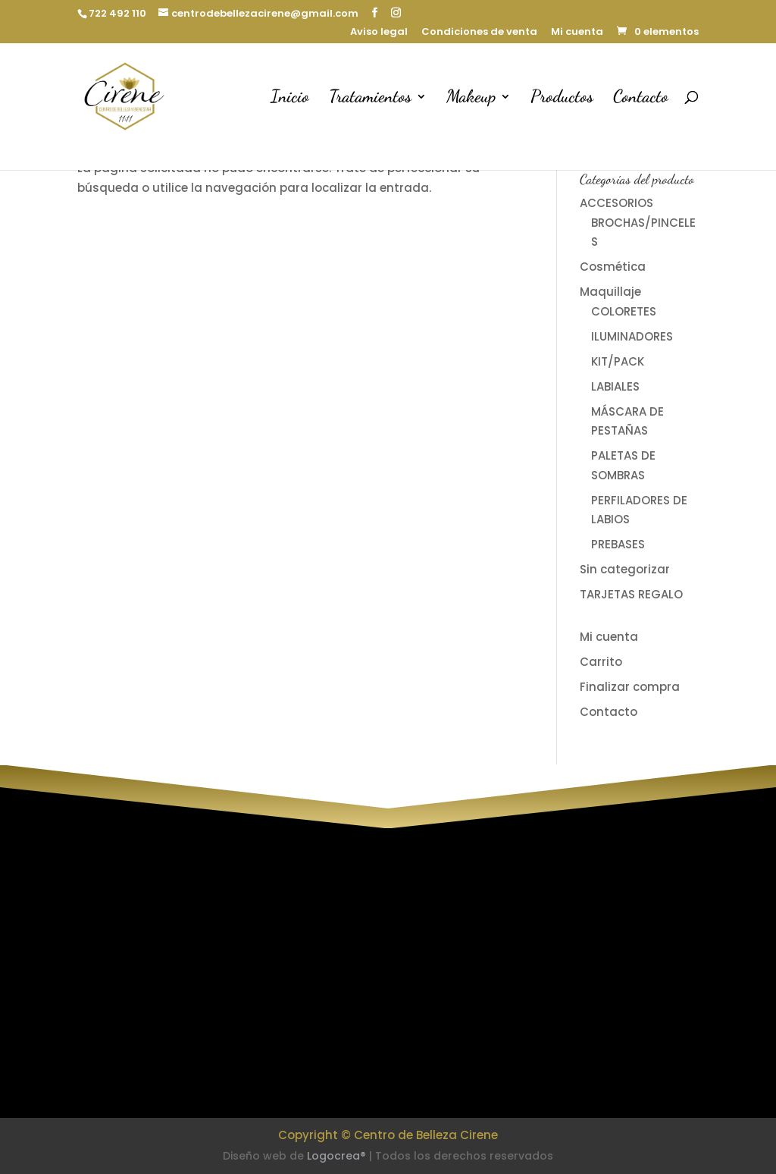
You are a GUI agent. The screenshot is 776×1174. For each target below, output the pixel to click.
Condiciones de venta (479, 33)
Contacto (640, 98)
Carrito (601, 662)
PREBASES (618, 544)
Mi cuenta (577, 33)
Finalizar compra (630, 687)
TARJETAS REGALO (631, 594)
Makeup (471, 98)
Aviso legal (379, 33)
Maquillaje (610, 292)
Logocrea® (336, 1155)
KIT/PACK (617, 361)
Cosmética (613, 267)
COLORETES (623, 311)
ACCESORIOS (616, 203)
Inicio (290, 98)
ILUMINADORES (632, 336)
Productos (561, 98)
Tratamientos (370, 98)
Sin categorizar (625, 569)
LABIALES (615, 386)
